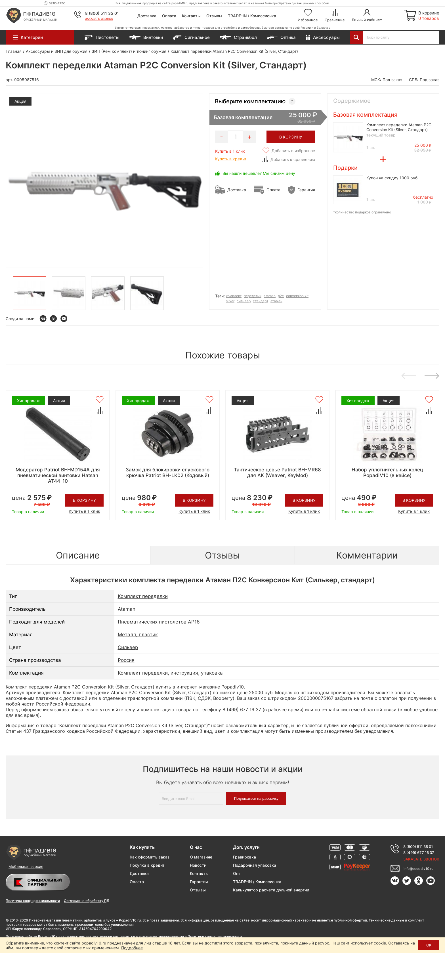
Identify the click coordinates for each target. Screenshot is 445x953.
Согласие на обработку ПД (86, 901)
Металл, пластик (138, 634)
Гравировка (244, 857)
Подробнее (132, 947)
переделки (252, 296)
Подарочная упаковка (254, 865)
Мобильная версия (26, 866)
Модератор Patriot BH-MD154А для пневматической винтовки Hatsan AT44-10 (58, 475)
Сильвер (128, 647)
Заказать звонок (99, 18)
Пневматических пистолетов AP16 (159, 622)
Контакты (191, 15)
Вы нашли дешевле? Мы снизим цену (258, 173)
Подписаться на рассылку (256, 798)
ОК (428, 945)
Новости (198, 865)
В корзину (84, 500)
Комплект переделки (143, 596)
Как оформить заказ (149, 857)
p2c (281, 296)
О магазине (201, 857)
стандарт (260, 301)
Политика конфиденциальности (33, 901)
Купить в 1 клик (230, 151)
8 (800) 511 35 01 (102, 13)
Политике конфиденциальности (215, 936)
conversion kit (297, 296)
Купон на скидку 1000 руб (391, 177)
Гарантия (306, 189)
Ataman (126, 609)
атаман (276, 301)
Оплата (169, 15)
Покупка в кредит (147, 865)
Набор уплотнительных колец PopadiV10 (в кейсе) (387, 472)
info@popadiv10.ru (418, 868)
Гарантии (199, 881)
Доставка (146, 15)
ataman (270, 296)
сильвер (244, 301)
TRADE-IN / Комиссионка (252, 15)
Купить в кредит (230, 158)
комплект (234, 296)
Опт (236, 873)
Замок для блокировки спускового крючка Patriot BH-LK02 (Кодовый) (167, 472)
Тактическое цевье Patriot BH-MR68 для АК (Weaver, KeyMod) (277, 472)
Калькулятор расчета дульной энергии (271, 889)
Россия (126, 660)
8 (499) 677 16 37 (418, 852)
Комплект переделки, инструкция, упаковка (170, 673)
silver (230, 301)
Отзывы (214, 15)
